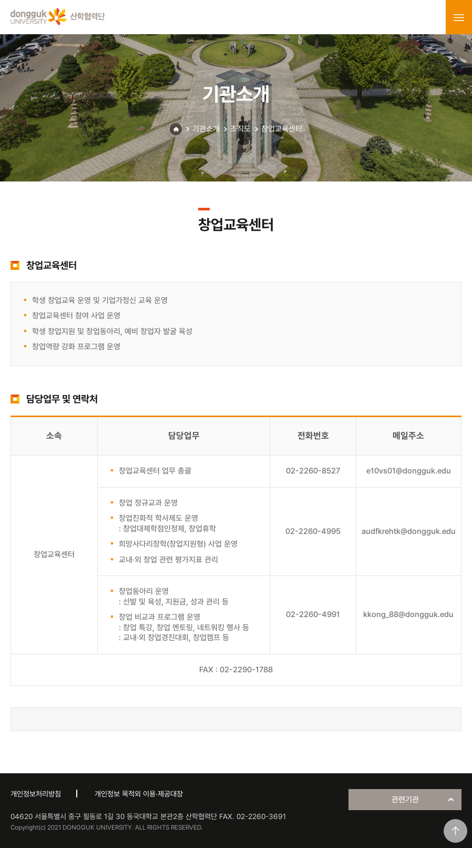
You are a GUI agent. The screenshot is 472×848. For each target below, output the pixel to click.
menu (459, 17)
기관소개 (206, 129)
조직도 (240, 129)
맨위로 (455, 831)
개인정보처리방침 (36, 794)
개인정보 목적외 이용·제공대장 (139, 794)
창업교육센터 (281, 129)
